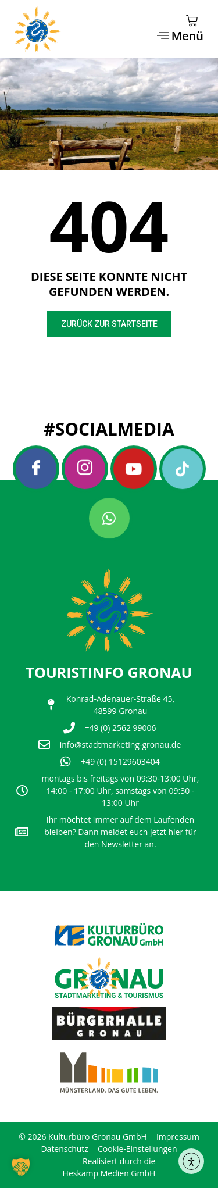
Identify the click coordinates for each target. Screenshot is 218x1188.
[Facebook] (36, 468)
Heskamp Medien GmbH (109, 1173)
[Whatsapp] (109, 518)
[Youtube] (133, 468)
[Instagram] (85, 468)
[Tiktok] (182, 468)
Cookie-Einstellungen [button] (137, 1148)
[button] (21, 1167)
